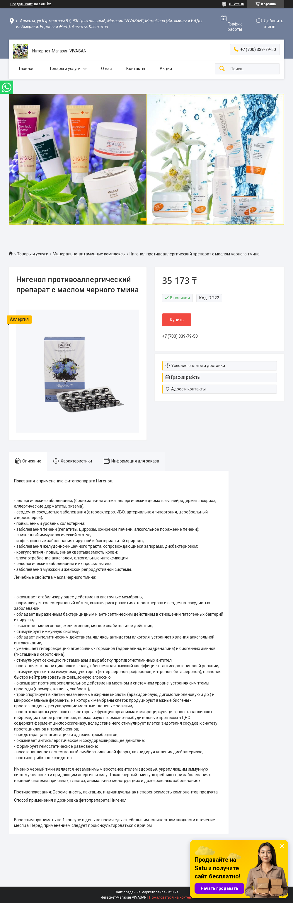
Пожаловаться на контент (171, 897)
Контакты (135, 68)
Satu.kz (172, 892)
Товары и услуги (65, 68)
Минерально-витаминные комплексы (89, 254)
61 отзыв (236, 4)
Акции (166, 68)
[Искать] (222, 69)
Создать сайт (21, 4)
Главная (27, 68)
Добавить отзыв (273, 23)
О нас (106, 68)
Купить (177, 319)
